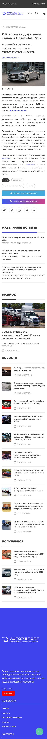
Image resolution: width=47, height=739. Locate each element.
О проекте (7, 689)
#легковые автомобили (13, 186)
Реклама (8, 693)
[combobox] (29, 13)
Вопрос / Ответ (9, 726)
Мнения (5, 722)
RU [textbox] (28, 13)
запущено (6, 158)
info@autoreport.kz (9, 4)
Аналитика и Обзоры (12, 717)
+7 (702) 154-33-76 (38, 4)
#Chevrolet (17, 180)
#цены (30, 186)
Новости (23, 27)
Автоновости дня (18, 110)
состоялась (31, 165)
